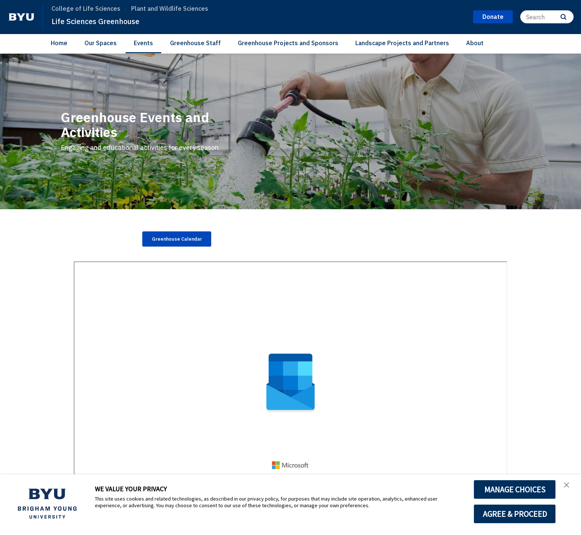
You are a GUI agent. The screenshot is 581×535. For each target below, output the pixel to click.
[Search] (547, 16)
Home (59, 43)
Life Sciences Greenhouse (104, 21)
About (475, 43)
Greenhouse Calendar (186, 240)
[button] (568, 487)
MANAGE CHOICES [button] (514, 489)
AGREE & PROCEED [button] (515, 514)
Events (143, 43)
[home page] (21, 17)
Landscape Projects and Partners (402, 43)
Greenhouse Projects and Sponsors (288, 43)
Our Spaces (100, 43)
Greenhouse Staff (195, 43)
